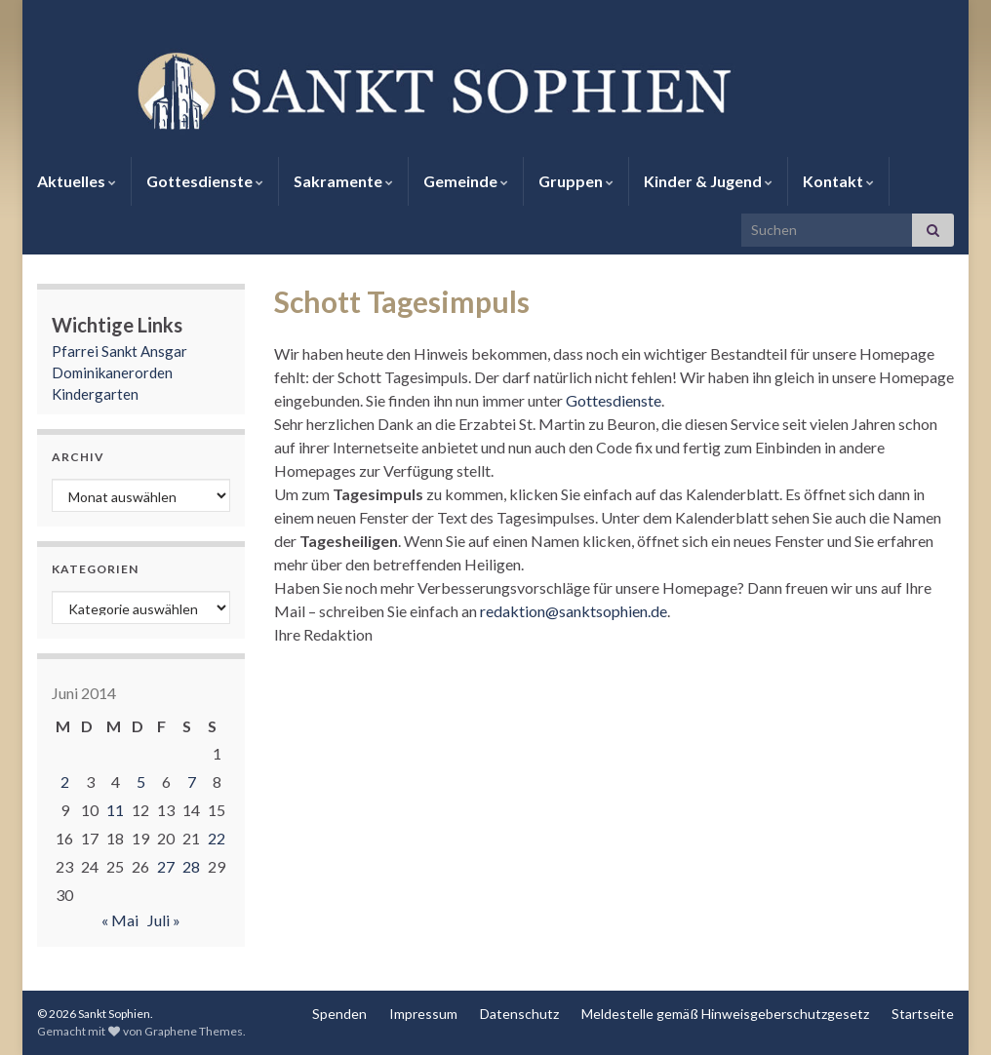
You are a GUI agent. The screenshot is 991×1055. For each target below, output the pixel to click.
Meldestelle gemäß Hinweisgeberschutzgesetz (725, 1013)
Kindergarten (95, 394)
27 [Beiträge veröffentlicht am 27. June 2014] (166, 866)
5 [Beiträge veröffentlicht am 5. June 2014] (141, 781)
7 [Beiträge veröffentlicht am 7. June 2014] (191, 781)
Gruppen (576, 181)
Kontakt (838, 181)
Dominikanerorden (112, 372)
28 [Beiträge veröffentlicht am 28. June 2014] (191, 866)
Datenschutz (519, 1013)
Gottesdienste (204, 181)
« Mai (120, 920)
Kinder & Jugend (708, 181)
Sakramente (343, 181)
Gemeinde (465, 181)
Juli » (163, 920)
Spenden (339, 1013)
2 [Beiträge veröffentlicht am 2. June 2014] (64, 781)
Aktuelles (76, 181)
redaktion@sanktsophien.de (573, 611)
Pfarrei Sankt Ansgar (119, 351)
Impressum (423, 1013)
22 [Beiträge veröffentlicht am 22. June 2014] (216, 838)
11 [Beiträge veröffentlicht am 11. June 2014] (115, 810)
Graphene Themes (193, 1031)
